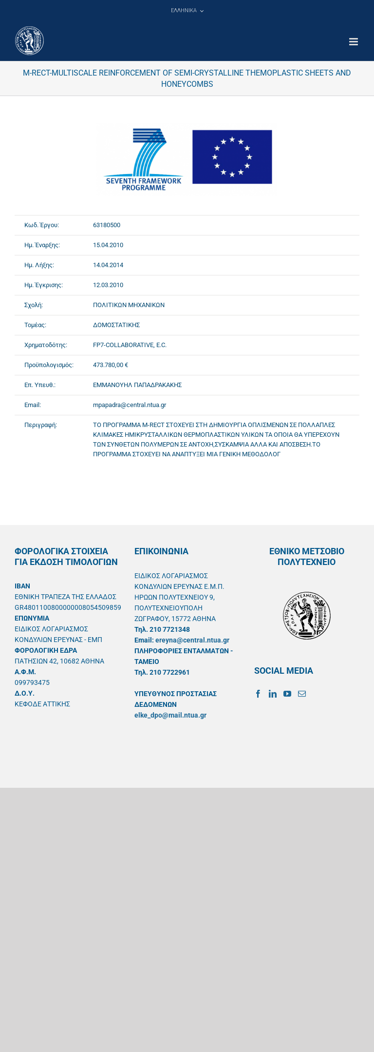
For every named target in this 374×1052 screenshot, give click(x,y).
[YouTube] (287, 694)
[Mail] (302, 694)
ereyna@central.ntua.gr (192, 640)
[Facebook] (258, 694)
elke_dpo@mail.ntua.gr (170, 715)
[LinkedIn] (273, 694)
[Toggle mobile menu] (354, 42)
